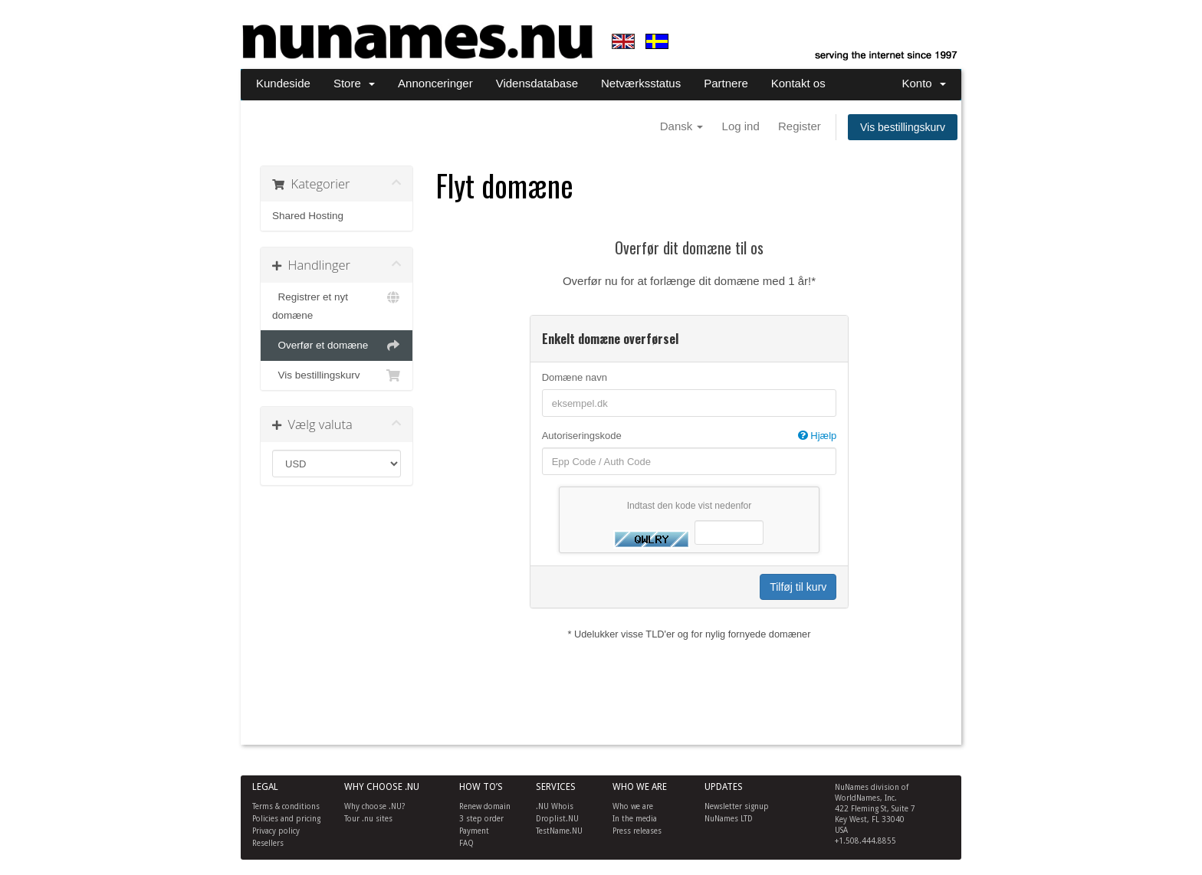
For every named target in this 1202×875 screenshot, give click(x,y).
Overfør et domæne (336, 345)
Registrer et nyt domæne (336, 304)
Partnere (726, 83)
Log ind (741, 126)
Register (799, 126)
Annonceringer (435, 83)
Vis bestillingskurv (902, 127)
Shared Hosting (307, 215)
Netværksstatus (641, 83)
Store (354, 83)
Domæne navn (574, 377)
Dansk (682, 126)
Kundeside (283, 83)
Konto (924, 83)
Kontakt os (798, 83)
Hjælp (817, 435)
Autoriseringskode (689, 436)
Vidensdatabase (537, 83)
